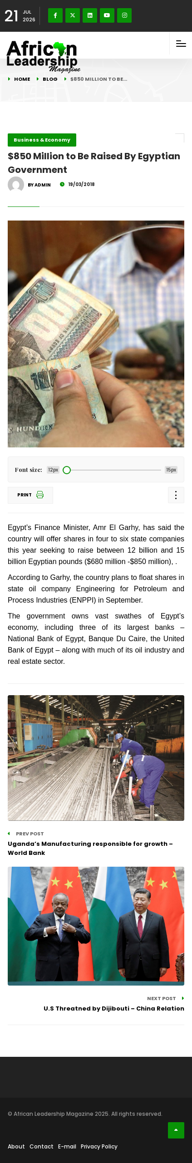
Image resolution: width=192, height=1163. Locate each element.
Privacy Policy (99, 1146)
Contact (42, 1146)
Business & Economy (42, 139)
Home (22, 79)
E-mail (67, 1146)
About (16, 1146)
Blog (50, 79)
